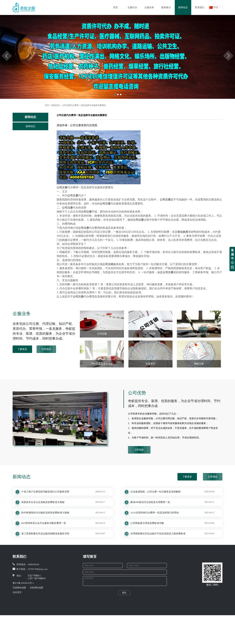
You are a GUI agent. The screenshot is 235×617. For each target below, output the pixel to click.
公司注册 (62, 187)
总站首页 (17, 592)
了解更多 (22, 349)
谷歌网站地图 (36, 587)
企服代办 (132, 7)
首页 (115, 7)
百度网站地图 (19, 587)
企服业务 (149, 7)
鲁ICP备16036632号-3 (23, 583)
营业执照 (182, 231)
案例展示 (166, 7)
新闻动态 (183, 7)
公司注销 (108, 264)
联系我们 (200, 7)
